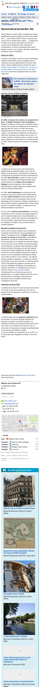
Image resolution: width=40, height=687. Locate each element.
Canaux (4, 17)
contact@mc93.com (11, 403)
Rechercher (15, 24)
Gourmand (5, 20)
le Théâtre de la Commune (27, 67)
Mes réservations (13, 7)
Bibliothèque (5, 23)
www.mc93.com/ (10, 401)
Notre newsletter (31, 10)
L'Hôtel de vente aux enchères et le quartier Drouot (19, 508)
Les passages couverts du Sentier (14, 594)
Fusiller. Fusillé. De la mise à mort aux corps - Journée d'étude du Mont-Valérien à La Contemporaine (17, 660)
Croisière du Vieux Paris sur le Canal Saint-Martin (18, 682)
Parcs (9, 17)
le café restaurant (19, 270)
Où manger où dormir (26, 14)
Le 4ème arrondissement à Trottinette (15, 636)
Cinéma (15, 17)
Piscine (28, 17)
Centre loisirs (27, 20)
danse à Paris (26, 375)
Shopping (22, 17)
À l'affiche (12, 14)
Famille (11, 20)
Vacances (18, 20)
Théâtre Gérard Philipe (9, 67)
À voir (4, 14)
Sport (33, 17)
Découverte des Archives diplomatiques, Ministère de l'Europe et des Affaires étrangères (19, 552)
